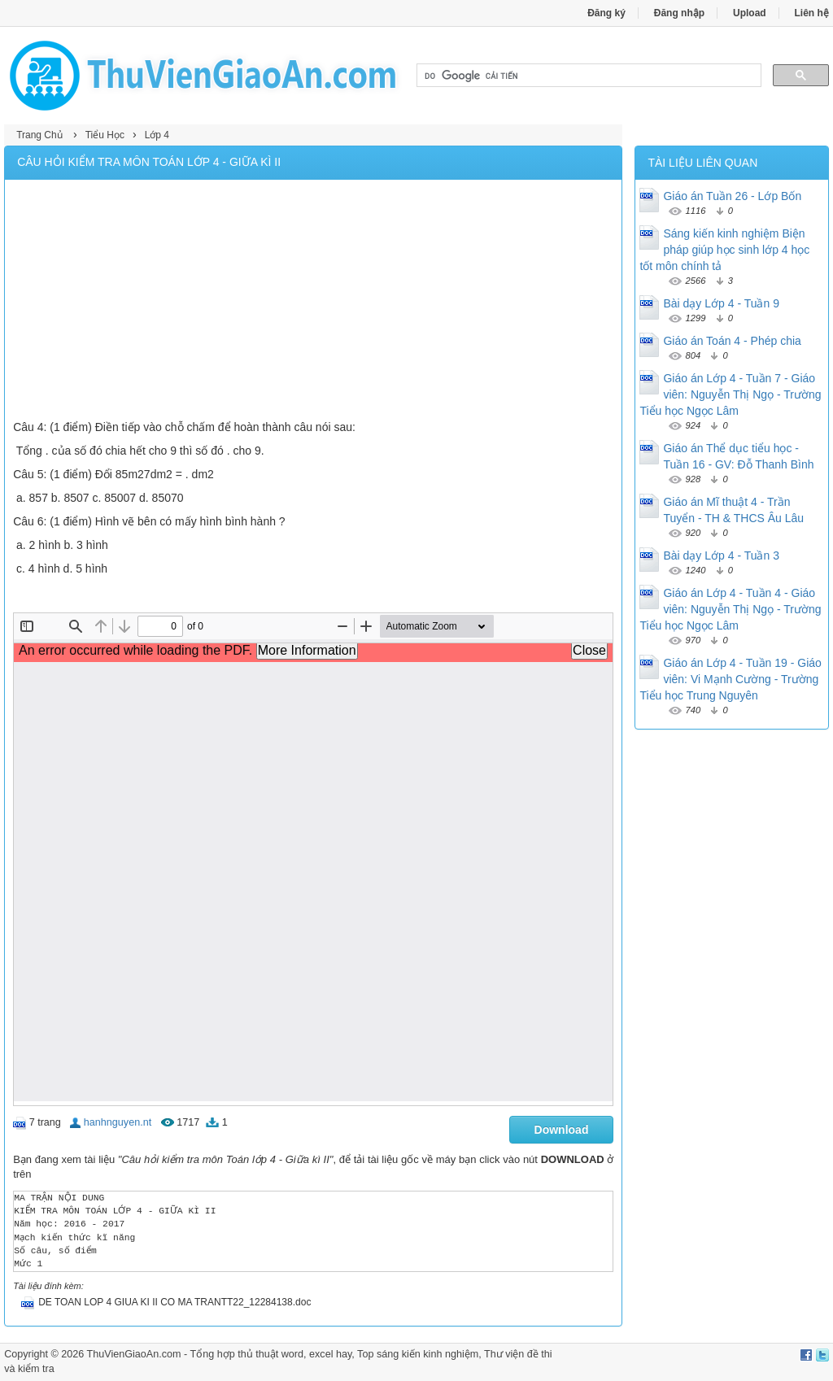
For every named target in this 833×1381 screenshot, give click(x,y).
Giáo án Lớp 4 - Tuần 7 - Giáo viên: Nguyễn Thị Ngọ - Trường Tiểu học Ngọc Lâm (730, 394)
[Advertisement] (313, 302)
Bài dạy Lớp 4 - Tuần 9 (721, 303)
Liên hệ (812, 13)
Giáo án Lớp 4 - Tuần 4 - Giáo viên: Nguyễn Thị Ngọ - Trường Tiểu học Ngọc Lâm (730, 609)
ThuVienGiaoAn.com (134, 1354)
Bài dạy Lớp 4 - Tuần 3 (721, 555)
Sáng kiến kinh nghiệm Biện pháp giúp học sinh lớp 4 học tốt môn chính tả (724, 249)
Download (561, 1129)
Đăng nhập (679, 13)
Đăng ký (606, 13)
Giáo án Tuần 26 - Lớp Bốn (732, 196)
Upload (749, 13)
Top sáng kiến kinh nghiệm (417, 1354)
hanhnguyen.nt (117, 1122)
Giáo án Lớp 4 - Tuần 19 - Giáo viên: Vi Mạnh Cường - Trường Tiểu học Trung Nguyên (730, 679)
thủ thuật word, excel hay (294, 1354)
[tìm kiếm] (587, 75)
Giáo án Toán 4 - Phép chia (731, 340)
